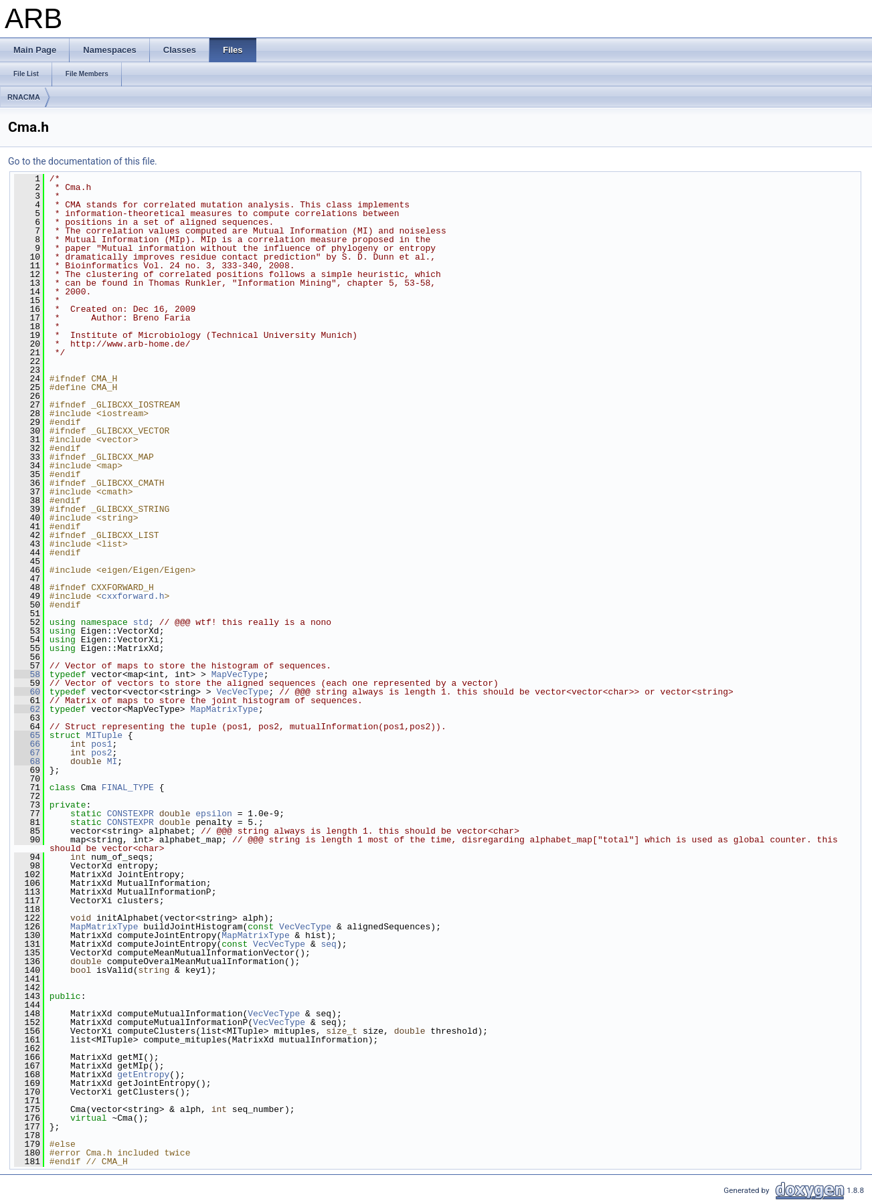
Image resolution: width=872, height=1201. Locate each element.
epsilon (213, 814)
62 (27, 709)
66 (27, 744)
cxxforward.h (133, 596)
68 (27, 761)
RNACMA (23, 97)
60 (27, 692)
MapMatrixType (224, 709)
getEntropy (143, 1075)
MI (112, 761)
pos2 (101, 753)
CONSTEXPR (130, 814)
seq (328, 944)
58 (27, 674)
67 (27, 753)
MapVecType (237, 674)
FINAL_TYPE (128, 787)
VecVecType (242, 692)
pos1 (101, 744)
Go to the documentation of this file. (82, 161)
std (141, 622)
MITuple (104, 735)
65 (27, 735)
